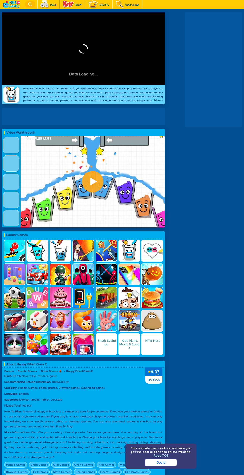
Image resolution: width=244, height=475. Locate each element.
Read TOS (161, 455)
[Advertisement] (84, 116)
